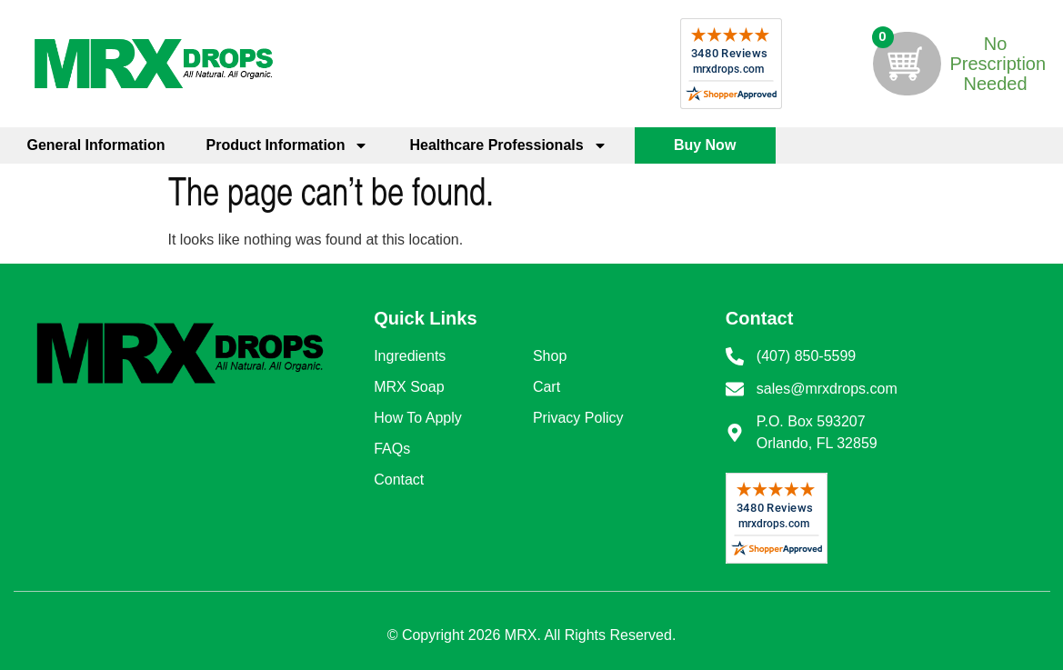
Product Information (287, 145)
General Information (96, 145)
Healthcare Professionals (508, 145)
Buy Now (705, 145)
